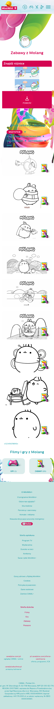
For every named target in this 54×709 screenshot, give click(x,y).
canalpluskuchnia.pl (13, 667)
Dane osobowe (27, 589)
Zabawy (27, 621)
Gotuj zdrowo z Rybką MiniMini (27, 576)
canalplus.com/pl (13, 656)
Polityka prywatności (27, 585)
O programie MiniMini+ (27, 497)
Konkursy (27, 554)
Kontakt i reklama (27, 515)
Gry (27, 617)
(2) (13, 466)
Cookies (27, 581)
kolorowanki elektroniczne (24, 136)
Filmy (27, 612)
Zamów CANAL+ (27, 594)
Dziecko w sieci (27, 549)
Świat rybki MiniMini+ (27, 558)
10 (16, 444)
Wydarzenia (27, 545)
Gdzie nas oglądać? (27, 501)
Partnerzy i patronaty (27, 510)
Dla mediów (27, 506)
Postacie (27, 625)
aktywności (35, 141)
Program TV (27, 541)
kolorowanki (15, 141)
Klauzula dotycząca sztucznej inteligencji (27, 519)
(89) (41, 466)
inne (9, 145)
